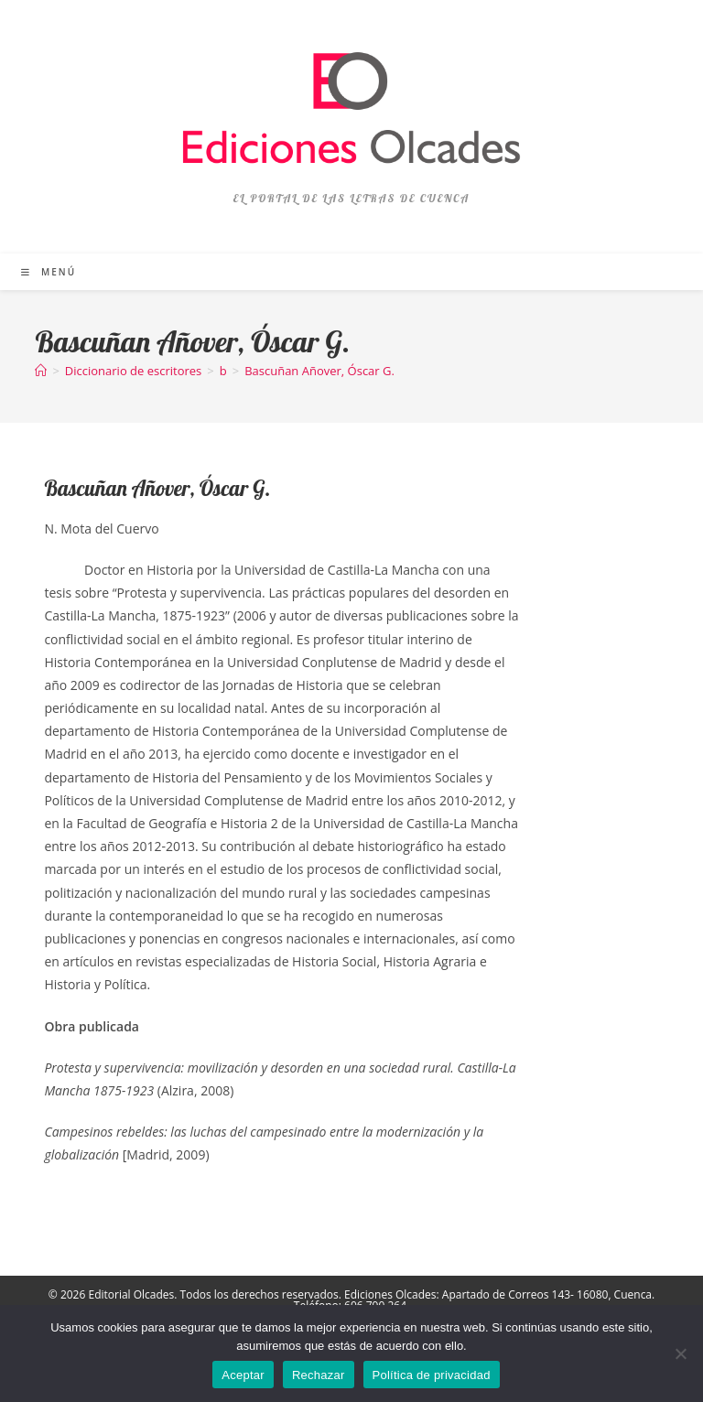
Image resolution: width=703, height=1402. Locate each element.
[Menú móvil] (48, 271)
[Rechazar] (680, 1353)
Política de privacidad (432, 1375)
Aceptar (243, 1375)
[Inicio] (41, 370)
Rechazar (318, 1375)
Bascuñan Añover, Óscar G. (319, 370)
